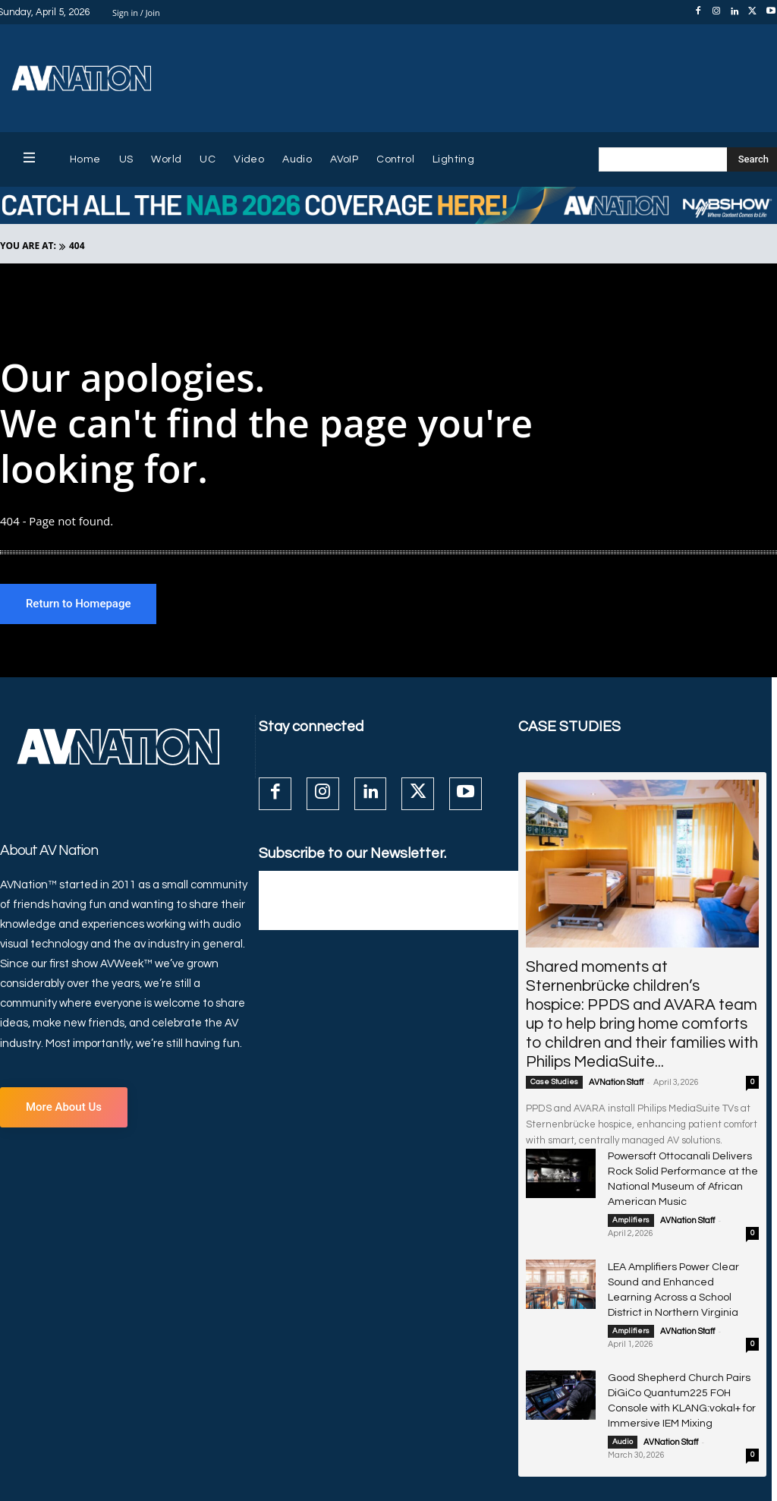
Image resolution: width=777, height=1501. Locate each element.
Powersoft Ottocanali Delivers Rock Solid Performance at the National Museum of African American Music (681, 1170)
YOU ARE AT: (28, 245)
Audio (622, 1398)
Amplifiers (631, 1202)
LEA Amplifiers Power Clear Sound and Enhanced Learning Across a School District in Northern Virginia (678, 1261)
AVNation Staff (616, 1084)
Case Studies (554, 1083)
